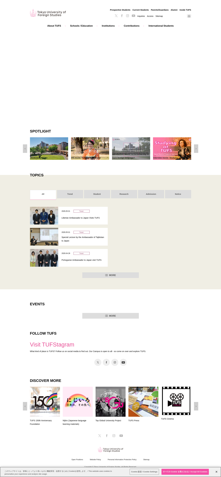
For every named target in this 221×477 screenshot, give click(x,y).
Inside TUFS (185, 9)
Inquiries (141, 16)
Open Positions (77, 460)
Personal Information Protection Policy (122, 460)
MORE (112, 275)
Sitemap (159, 16)
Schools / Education (81, 25)
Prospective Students (120, 9)
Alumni (174, 9)
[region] (110, 472)
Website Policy (95, 460)
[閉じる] (216, 472)
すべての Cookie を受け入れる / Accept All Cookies (185, 472)
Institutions (108, 25)
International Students (161, 25)
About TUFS (54, 25)
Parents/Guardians (160, 9)
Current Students (140, 9)
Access (150, 16)
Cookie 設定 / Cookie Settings (144, 472)
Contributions (131, 25)
